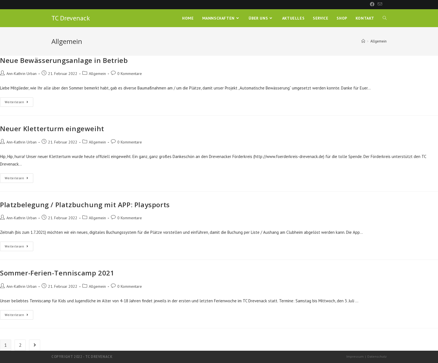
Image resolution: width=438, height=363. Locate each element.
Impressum (355, 356)
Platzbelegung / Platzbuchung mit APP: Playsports (85, 204)
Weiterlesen (19, 103)
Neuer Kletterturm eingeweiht (52, 128)
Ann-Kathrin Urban (21, 73)
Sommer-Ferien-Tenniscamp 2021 (57, 272)
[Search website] (385, 18)
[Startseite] (363, 41)
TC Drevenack (70, 18)
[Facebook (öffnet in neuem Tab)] (372, 4)
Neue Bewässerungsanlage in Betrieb (64, 60)
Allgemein (97, 73)
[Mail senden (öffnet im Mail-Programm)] (379, 4)
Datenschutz (377, 356)
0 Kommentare (129, 73)
